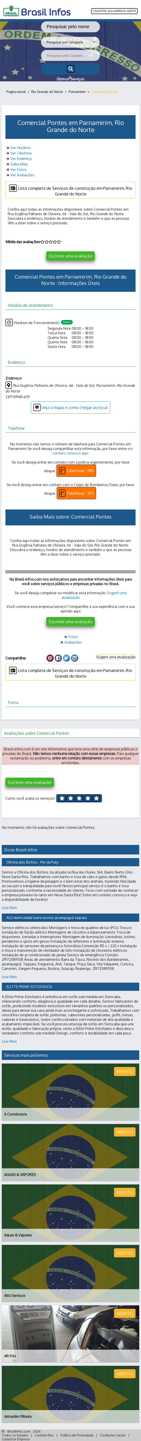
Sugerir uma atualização (116, 657)
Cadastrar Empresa (15, 1439)
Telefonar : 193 (76, 493)
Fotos (70, 636)
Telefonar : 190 (76, 470)
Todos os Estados (15, 1435)
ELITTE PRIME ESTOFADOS (29, 986)
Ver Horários (18, 147)
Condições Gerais (113, 1435)
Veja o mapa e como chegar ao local (70, 407)
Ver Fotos (16, 169)
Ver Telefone (18, 153)
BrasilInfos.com (18, 1431)
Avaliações (70, 642)
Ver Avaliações (19, 175)
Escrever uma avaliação (70, 255)
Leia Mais (9, 907)
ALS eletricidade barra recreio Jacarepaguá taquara (46, 917)
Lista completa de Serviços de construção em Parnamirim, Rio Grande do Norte (70, 190)
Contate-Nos (44, 1435)
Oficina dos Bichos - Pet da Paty (32, 862)
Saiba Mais (16, 164)
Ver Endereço (18, 158)
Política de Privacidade (76, 1435)
